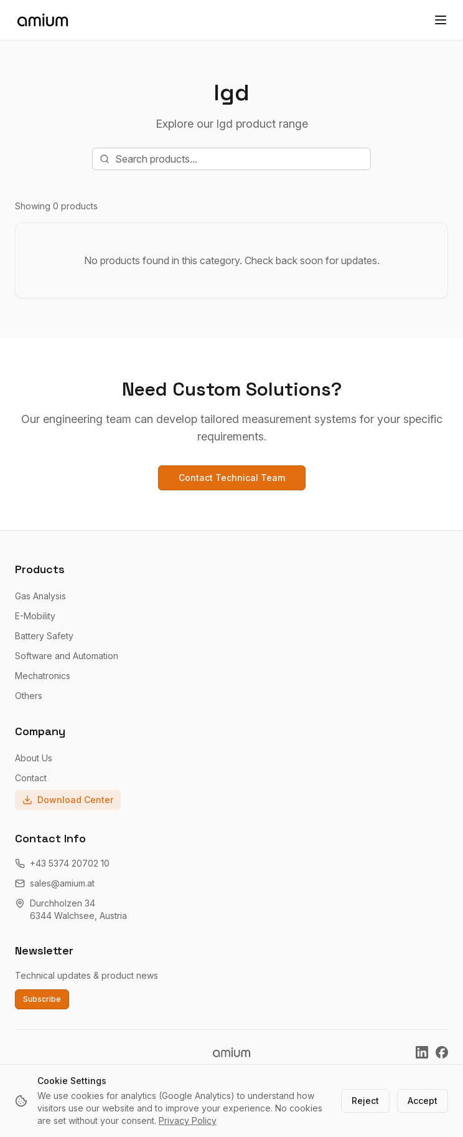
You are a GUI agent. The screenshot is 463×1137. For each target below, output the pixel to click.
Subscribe (42, 999)
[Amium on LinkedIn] (422, 1052)
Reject (365, 1100)
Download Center (67, 799)
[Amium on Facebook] (442, 1052)
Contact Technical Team (232, 477)
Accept (422, 1100)
